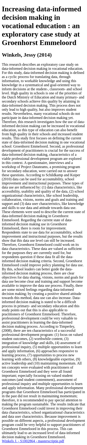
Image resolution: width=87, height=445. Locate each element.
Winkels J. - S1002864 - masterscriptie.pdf (33, 441)
